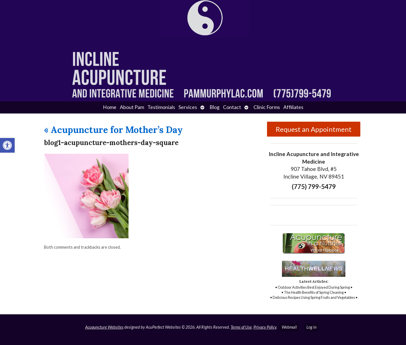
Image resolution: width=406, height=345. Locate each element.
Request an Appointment (314, 129)
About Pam (132, 107)
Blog (214, 107)
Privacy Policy (264, 327)
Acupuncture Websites (104, 327)
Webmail (289, 327)
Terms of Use (241, 327)
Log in (311, 327)
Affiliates (293, 107)
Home (109, 107)
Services (187, 107)
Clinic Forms (266, 107)
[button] (7, 145)
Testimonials (161, 107)
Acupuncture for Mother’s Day (113, 129)
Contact (232, 107)
